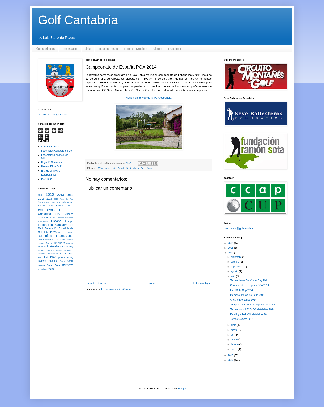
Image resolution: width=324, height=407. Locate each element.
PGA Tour (46, 178)
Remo (62, 261)
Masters (42, 246)
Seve (143, 168)
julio (233, 276)
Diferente (69, 218)
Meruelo (50, 250)
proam (61, 257)
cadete (69, 205)
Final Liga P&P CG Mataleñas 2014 (249, 314)
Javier (62, 239)
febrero (235, 344)
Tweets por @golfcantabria (239, 228)
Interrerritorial (44, 239)
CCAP (58, 214)
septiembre (237, 266)
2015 (41, 198)
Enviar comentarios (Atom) (116, 289)
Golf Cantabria (78, 20)
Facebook (174, 48)
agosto (235, 271)
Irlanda (55, 239)
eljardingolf (43, 221)
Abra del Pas (66, 199)
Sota (149, 168)
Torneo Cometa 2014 (241, 319)
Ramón (42, 260)
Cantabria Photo (50, 146)
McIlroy (41, 250)
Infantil (48, 235)
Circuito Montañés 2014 (243, 299)
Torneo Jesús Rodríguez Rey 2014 (249, 280)
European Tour (49, 174)
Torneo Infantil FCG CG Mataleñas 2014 (252, 309)
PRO (53, 257)
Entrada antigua (202, 283)
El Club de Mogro (50, 170)
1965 (40, 195)
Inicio (152, 283)
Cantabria (44, 213)
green (61, 232)
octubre (235, 261)
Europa (69, 221)
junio (234, 325)
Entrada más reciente (98, 283)
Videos (157, 48)
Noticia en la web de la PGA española (149, 97)
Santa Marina (132, 168)
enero (234, 349)
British (59, 205)
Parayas (51, 254)
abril (233, 334)
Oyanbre (42, 254)
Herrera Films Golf (51, 166)
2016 (49, 198)
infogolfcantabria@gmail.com (54, 114)
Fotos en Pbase (108, 48)
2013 (60, 194)
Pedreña (61, 253)
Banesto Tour (45, 205)
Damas (60, 218)
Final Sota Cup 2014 (241, 290)
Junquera (59, 243)
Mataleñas (54, 246)
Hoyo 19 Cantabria (51, 162)
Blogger (181, 388)
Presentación (70, 48)
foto (46, 232)
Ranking (52, 260)
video (52, 268)
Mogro (58, 250)
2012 (49, 194)
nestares (68, 250)
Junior (49, 243)
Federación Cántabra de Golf (57, 150)
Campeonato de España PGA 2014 (249, 285)
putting (70, 257)
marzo (234, 339)
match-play (67, 246)
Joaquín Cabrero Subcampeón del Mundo (253, 304)
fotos (53, 232)
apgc (48, 202)
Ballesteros (67, 202)
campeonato (110, 168)
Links (88, 48)
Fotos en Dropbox (135, 48)
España (121, 168)
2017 (56, 199)
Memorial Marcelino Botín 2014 (247, 294)
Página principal (45, 48)
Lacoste (69, 243)
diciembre (236, 257)
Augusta (56, 202)
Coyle (53, 217)
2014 (100, 168)
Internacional (64, 235)
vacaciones (43, 269)
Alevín (41, 202)
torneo (67, 265)
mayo (234, 330)
